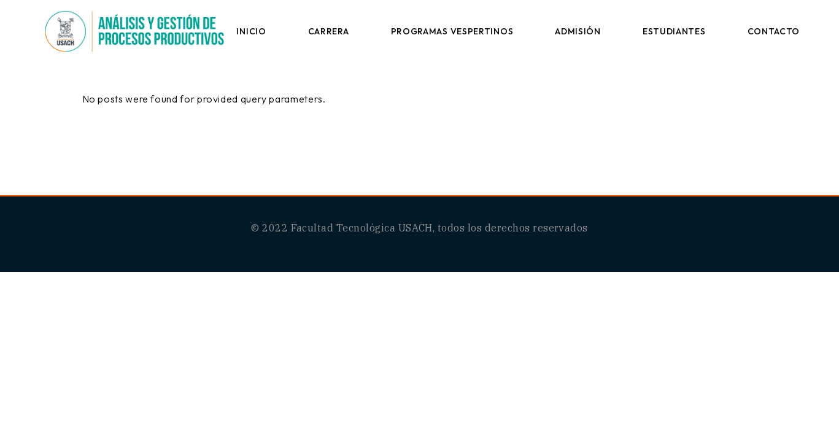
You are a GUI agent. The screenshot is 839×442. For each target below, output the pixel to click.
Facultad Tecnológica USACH (362, 228)
